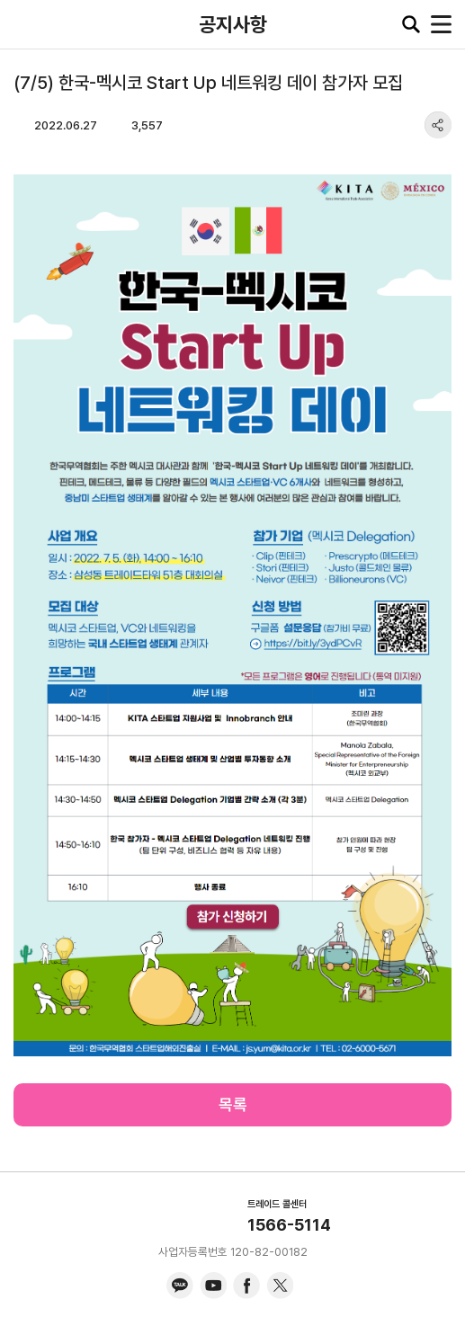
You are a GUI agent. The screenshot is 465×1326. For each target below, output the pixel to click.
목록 (233, 1104)
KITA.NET (26, 24)
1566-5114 (289, 1224)
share (438, 124)
